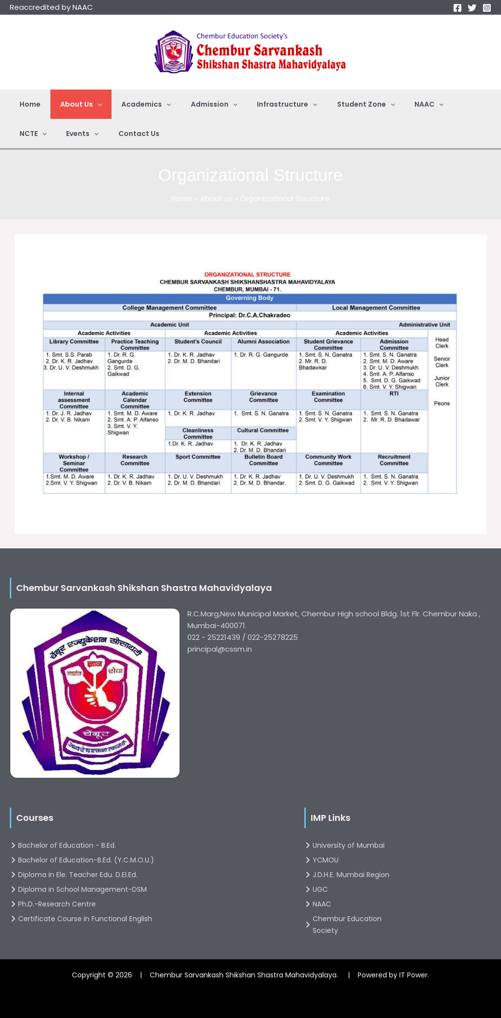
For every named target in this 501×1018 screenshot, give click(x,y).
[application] (88, 104)
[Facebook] (457, 7)
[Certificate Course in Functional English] (147, 918)
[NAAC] (357, 904)
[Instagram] (486, 7)
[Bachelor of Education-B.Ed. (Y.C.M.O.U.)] (147, 860)
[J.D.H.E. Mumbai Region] (357, 874)
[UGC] (357, 889)
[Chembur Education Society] (357, 924)
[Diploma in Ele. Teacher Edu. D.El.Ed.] (147, 874)
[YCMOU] (357, 860)
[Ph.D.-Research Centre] (147, 904)
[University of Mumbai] (357, 845)
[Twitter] (472, 7)
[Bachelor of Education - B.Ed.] (147, 845)
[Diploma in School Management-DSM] (147, 889)
